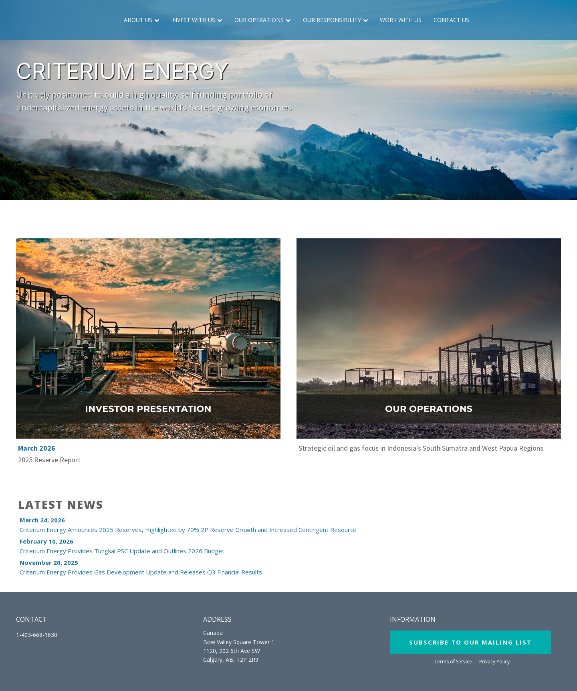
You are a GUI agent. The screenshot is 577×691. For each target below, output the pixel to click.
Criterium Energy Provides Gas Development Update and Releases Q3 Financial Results (141, 567)
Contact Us (451, 20)
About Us (141, 20)
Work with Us (401, 20)
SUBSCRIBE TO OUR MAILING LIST (470, 642)
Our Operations (262, 20)
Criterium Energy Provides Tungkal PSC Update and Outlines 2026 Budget (122, 546)
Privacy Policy (494, 662)
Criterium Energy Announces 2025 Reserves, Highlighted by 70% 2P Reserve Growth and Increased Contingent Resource (188, 525)
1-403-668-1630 (36, 635)
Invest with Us (196, 20)
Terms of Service (453, 662)
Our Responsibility (335, 20)
